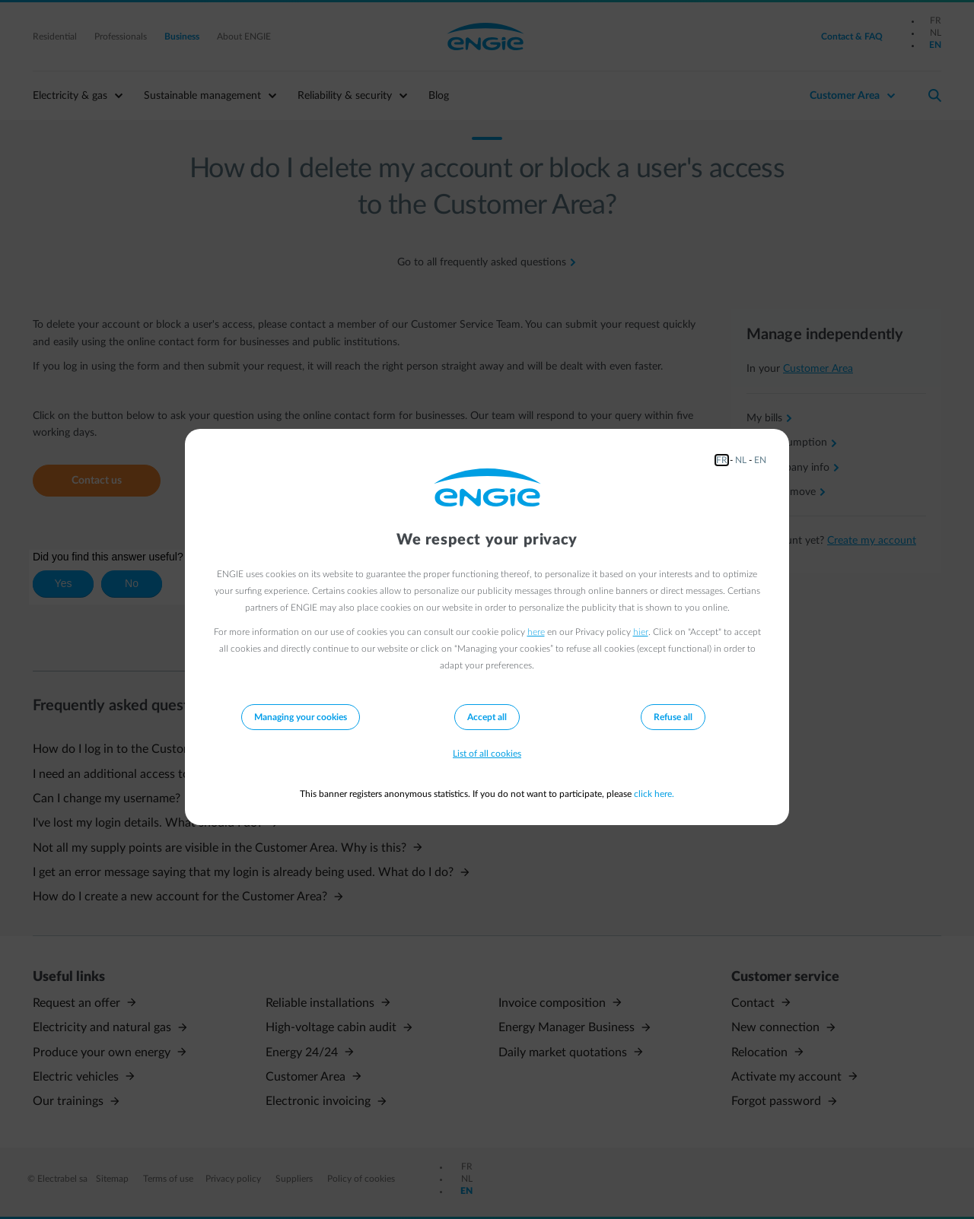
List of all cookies (487, 753)
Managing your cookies (300, 717)
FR (721, 460)
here (536, 631)
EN (760, 460)
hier (640, 631)
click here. (654, 793)
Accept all (487, 717)
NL (740, 460)
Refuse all (673, 717)
